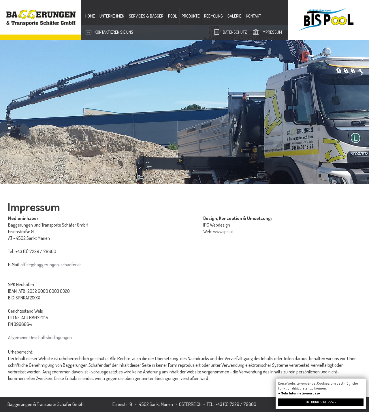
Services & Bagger (146, 16)
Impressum (272, 32)
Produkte (190, 16)
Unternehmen (111, 16)
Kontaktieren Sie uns (114, 32)
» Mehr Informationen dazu (299, 393)
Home (90, 16)
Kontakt (253, 16)
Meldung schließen (321, 402)
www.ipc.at (223, 231)
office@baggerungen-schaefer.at (50, 264)
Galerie (234, 16)
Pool (172, 16)
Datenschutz (235, 32)
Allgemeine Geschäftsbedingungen (40, 337)
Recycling (213, 16)
